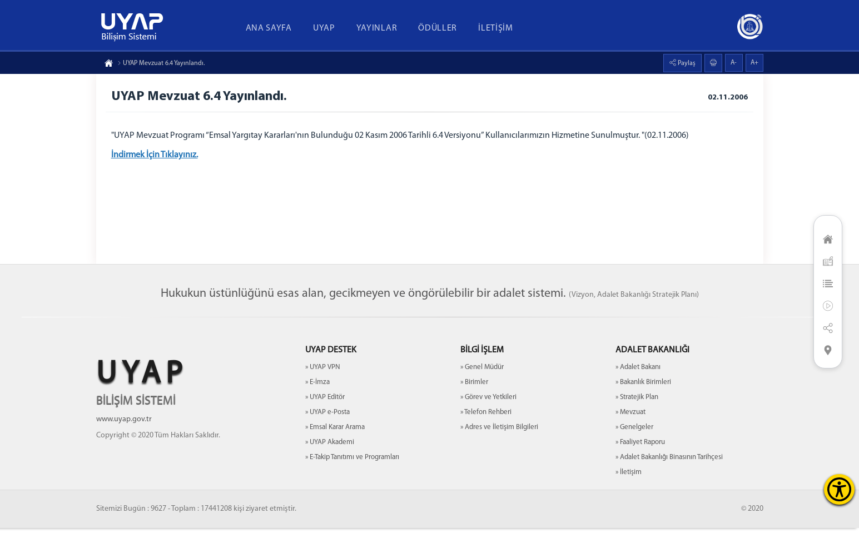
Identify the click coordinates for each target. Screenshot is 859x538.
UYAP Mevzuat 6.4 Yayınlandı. (161, 63)
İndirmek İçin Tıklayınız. (156, 156)
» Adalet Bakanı (638, 377)
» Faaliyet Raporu (640, 452)
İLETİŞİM (495, 28)
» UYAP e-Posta (327, 422)
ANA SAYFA (269, 28)
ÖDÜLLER (437, 28)
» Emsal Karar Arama (335, 437)
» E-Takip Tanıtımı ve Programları (352, 467)
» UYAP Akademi (329, 452)
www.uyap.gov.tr (124, 429)
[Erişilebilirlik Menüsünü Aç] (839, 489)
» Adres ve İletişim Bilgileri (499, 437)
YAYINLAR (377, 28)
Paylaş (686, 63)
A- (734, 62)
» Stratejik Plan (636, 407)
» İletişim (628, 482)
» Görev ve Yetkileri (488, 407)
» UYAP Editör (325, 407)
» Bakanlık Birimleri (643, 392)
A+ (754, 62)
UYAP (324, 28)
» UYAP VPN (322, 377)
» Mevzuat (630, 422)
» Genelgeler (634, 437)
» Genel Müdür (482, 377)
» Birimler (474, 392)
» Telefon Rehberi (486, 422)
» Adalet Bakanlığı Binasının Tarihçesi (669, 467)
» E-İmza (317, 392)
